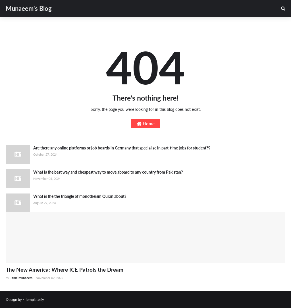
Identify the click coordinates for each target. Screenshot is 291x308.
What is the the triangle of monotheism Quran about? (79, 196)
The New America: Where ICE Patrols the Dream (64, 269)
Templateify (34, 299)
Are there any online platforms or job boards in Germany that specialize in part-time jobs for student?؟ (121, 147)
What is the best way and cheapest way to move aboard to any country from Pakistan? (108, 172)
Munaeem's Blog (29, 8)
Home (146, 123)
